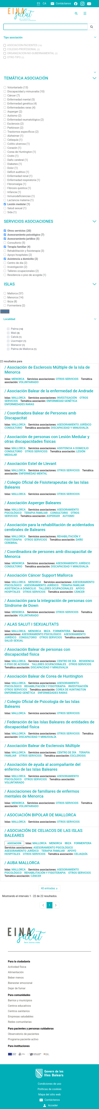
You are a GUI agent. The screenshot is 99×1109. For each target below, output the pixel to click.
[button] (49, 37)
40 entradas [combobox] (50, 888)
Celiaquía (81, 854)
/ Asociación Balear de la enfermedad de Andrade (49, 391)
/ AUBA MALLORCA (22, 862)
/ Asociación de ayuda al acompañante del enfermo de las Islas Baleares (42, 767)
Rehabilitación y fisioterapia (45, 686)
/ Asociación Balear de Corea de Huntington (44, 676)
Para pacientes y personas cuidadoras (31, 1028)
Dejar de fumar (16, 988)
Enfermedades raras (19, 404)
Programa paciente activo (23, 1039)
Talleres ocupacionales (56, 588)
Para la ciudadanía (19, 961)
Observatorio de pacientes (23, 1034)
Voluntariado (29, 382)
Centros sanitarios (19, 1011)
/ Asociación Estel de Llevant (30, 463)
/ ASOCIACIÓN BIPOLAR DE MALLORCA (40, 815)
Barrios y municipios (20, 1000)
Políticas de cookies (49, 1089)
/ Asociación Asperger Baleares (33, 502)
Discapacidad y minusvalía (70, 427)
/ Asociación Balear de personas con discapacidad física (37, 652)
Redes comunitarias (19, 1021)
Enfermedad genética (62, 401)
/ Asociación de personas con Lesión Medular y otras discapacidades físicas (47, 439)
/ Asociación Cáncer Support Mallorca (39, 575)
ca (44, 3)
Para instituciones (19, 1046)
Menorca (18, 379)
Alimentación (16, 972)
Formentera (62, 631)
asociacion (14, 843)
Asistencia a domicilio (73, 448)
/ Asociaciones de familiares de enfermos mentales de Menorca (42, 794)
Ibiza (47, 631)
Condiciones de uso (49, 1083)
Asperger (53, 516)
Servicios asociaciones (50, 221)
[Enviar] (91, 27)
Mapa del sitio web (49, 1094)
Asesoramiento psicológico (41, 634)
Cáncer (79, 591)
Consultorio (13, 427)
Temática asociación (50, 78)
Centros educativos (19, 1005)
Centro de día (66, 661)
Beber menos (16, 977)
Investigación (67, 397)
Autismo (68, 516)
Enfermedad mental (33, 473)
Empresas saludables (20, 1016)
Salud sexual (14, 640)
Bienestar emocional (20, 983)
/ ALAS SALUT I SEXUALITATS (32, 624)
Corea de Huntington (71, 689)
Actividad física (17, 966)
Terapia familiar (36, 512)
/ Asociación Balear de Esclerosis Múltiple (42, 745)
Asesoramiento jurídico (74, 424)
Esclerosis (78, 755)
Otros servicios (67, 379)
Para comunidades (19, 995)
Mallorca (19, 397)
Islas (50, 284)
